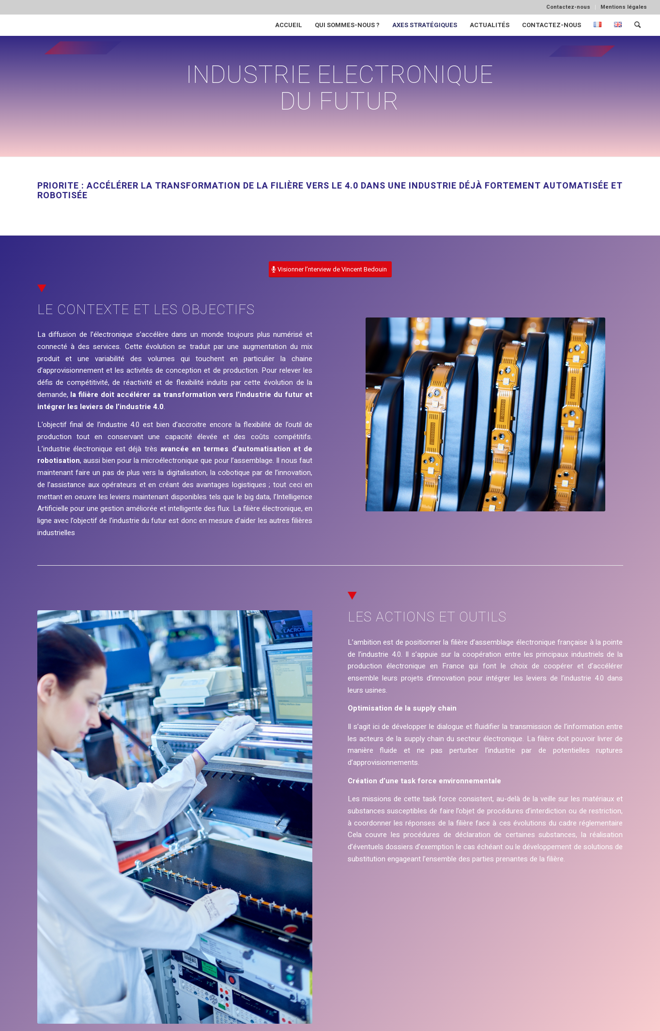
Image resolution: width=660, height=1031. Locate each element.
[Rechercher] (637, 25)
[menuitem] (568, 7)
